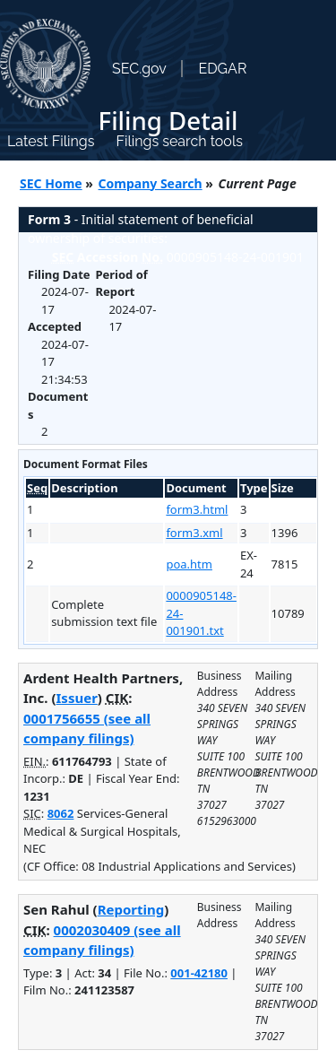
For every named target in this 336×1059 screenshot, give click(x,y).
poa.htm (189, 564)
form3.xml (194, 533)
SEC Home (51, 183)
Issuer (77, 698)
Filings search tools (179, 141)
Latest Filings (50, 141)
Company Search (150, 183)
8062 (60, 813)
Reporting (131, 909)
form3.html (197, 509)
